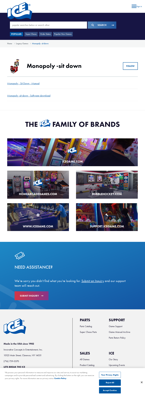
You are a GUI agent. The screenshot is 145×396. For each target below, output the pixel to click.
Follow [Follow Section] (130, 66)
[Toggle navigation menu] (133, 6)
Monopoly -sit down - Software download (28, 95)
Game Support (115, 326)
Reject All (110, 386)
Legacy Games (22, 43)
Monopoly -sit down (40, 43)
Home (9, 43)
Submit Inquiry (31, 295)
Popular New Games (63, 34)
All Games (85, 359)
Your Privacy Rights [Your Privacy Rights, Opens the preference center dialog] (110, 378)
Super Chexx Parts (88, 332)
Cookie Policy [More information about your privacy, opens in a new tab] (60, 381)
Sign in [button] (139, 6)
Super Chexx (31, 34)
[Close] (141, 385)
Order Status (45, 34)
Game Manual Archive (119, 332)
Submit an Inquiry (92, 281)
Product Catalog (87, 365)
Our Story (113, 359)
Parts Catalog (86, 326)
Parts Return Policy (117, 337)
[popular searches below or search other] (48, 25)
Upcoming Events (117, 365)
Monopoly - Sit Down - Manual (23, 83)
